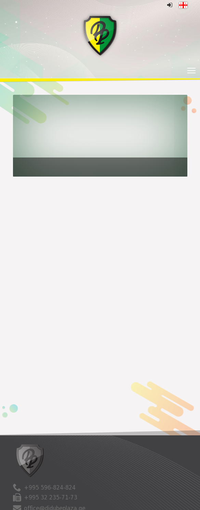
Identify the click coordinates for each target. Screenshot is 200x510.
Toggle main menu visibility (192, 68)
